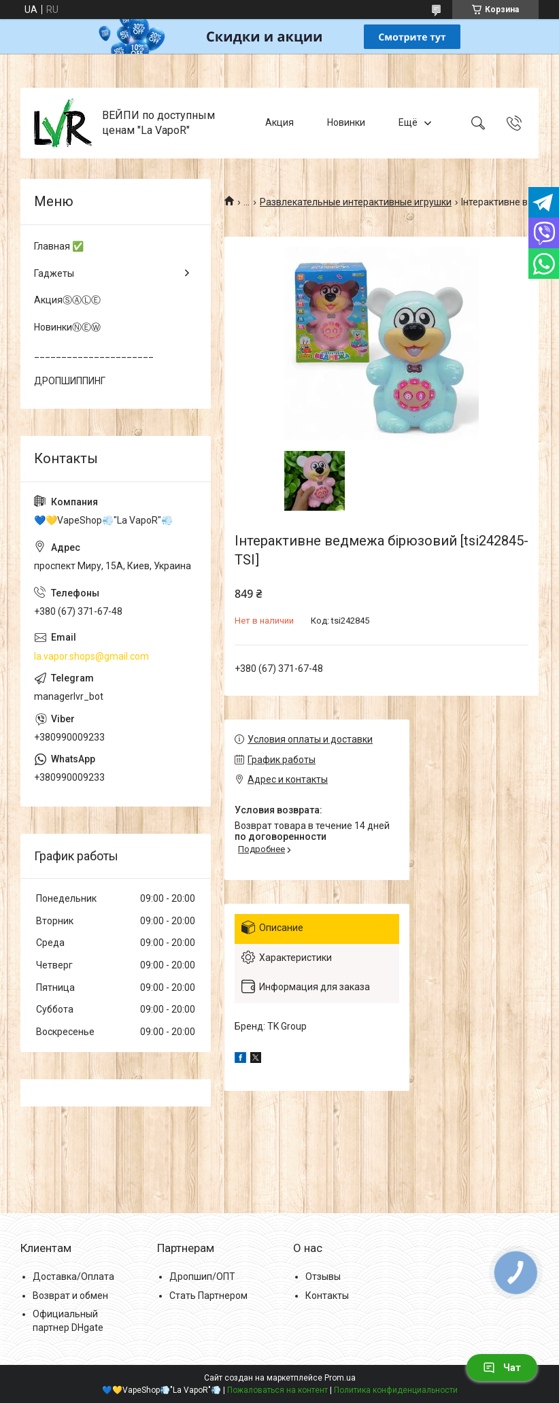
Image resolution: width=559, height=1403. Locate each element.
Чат (502, 1368)
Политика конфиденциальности (396, 1390)
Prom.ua (340, 1378)
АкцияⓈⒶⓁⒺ (67, 299)
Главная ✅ (59, 246)
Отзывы (323, 1276)
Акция (279, 122)
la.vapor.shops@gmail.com (91, 656)
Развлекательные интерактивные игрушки (356, 202)
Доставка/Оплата (73, 1276)
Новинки (346, 122)
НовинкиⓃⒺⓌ (67, 327)
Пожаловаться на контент (277, 1390)
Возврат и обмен (70, 1295)
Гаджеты (54, 273)
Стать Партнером (208, 1295)
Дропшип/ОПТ (202, 1276)
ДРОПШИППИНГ (69, 380)
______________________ (94, 353)
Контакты (327, 1295)
